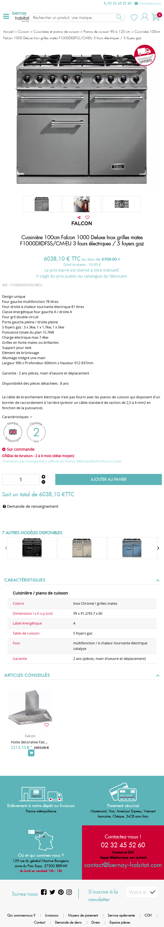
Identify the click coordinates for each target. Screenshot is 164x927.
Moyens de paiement (83, 915)
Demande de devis (68, 922)
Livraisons (51, 915)
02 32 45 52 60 (117, 3)
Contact (39, 922)
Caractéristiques (15, 416)
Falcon (30, 735)
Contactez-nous (148, 3)
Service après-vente (121, 915)
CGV (148, 915)
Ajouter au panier (108, 479)
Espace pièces (120, 922)
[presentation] (6, 548)
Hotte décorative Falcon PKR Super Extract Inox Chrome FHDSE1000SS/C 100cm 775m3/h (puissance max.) (30, 741)
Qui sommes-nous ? (21, 915)
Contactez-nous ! (123, 836)
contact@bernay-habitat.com (123, 864)
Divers (95, 922)
